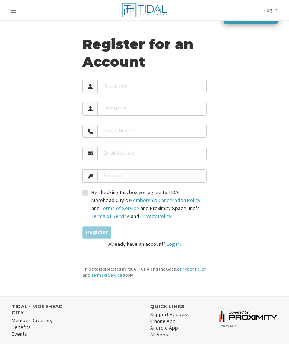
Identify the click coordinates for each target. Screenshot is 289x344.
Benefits (21, 327)
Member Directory (32, 320)
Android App (164, 327)
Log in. (174, 243)
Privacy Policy (156, 216)
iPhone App (163, 321)
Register (97, 232)
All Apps (159, 334)
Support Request (169, 314)
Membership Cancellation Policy (165, 200)
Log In (270, 10)
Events (19, 333)
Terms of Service (120, 208)
